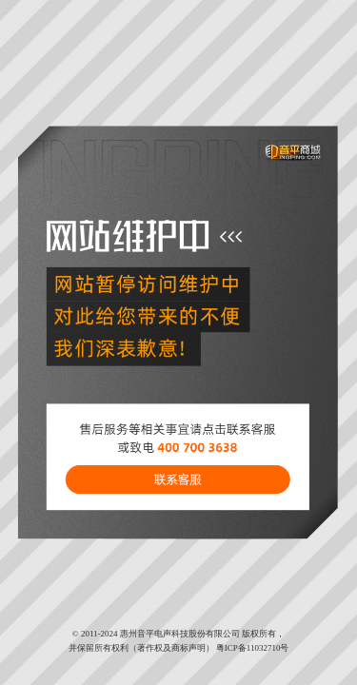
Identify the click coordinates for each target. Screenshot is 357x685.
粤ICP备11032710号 (252, 648)
